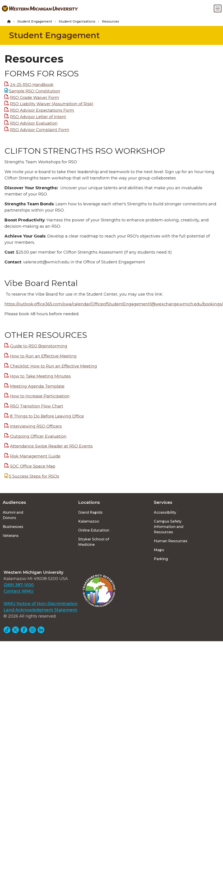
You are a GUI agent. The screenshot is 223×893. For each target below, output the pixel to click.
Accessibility (165, 512)
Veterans (11, 536)
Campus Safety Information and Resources (168, 526)
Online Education (93, 530)
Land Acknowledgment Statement (40, 609)
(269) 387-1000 (19, 584)
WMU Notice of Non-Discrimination (41, 603)
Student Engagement (34, 21)
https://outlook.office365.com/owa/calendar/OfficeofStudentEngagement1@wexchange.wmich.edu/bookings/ (113, 304)
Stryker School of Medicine (93, 542)
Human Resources (170, 541)
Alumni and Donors (13, 515)
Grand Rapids (90, 512)
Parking (161, 559)
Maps (159, 550)
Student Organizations (77, 21)
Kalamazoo (88, 521)
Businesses (13, 527)
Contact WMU (19, 591)
